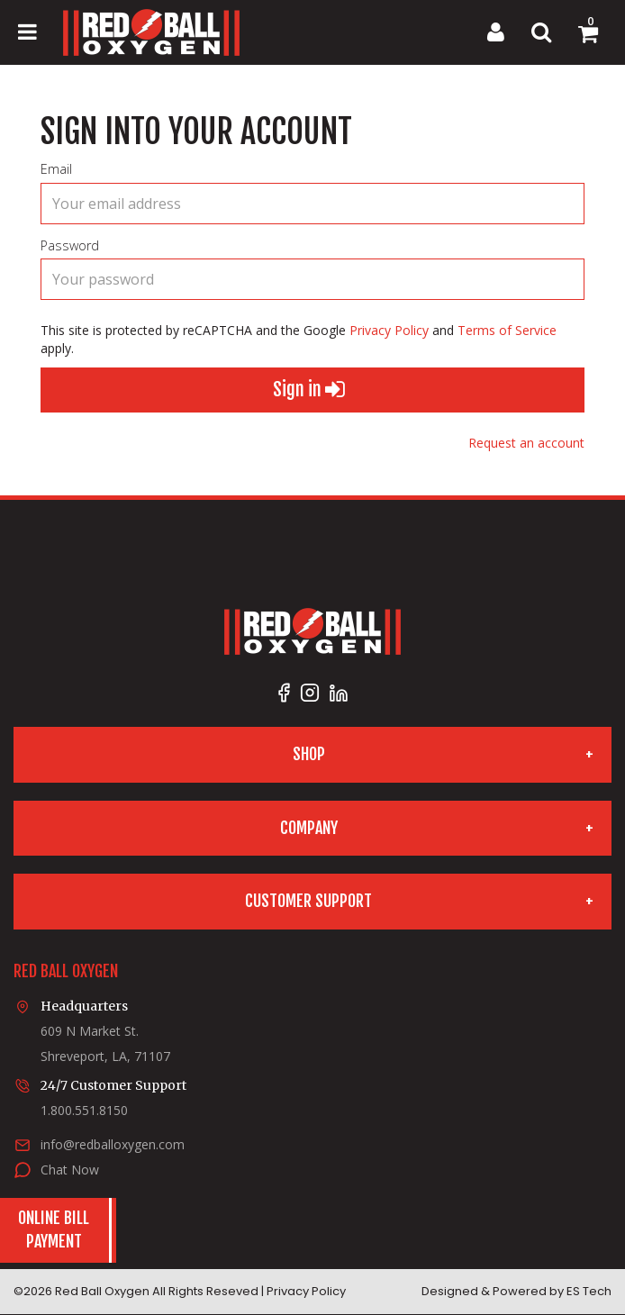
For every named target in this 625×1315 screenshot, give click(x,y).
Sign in (308, 390)
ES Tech (588, 1291)
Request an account (526, 442)
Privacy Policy (389, 330)
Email (56, 168)
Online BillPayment (53, 1229)
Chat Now (70, 1169)
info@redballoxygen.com (113, 1144)
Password (70, 245)
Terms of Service (507, 330)
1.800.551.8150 (84, 1110)
